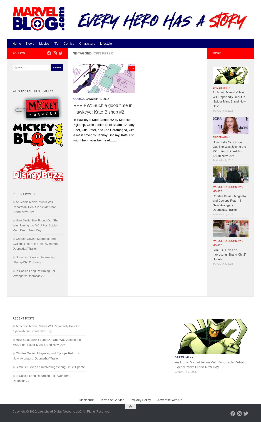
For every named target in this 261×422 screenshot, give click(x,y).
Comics (68, 43)
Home (17, 43)
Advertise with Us (169, 400)
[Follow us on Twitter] (60, 53)
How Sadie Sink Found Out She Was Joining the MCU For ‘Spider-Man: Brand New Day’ (36, 225)
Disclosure (86, 400)
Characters (87, 43)
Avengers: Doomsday (227, 187)
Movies (44, 43)
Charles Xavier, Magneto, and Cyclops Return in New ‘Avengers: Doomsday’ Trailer (36, 243)
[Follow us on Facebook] (49, 53)
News (30, 43)
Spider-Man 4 (221, 87)
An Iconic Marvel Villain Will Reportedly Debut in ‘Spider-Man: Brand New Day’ (35, 207)
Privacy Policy (141, 400)
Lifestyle (106, 43)
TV (56, 43)
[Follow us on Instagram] (55, 53)
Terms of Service (112, 400)
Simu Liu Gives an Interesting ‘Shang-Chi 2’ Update (229, 254)
